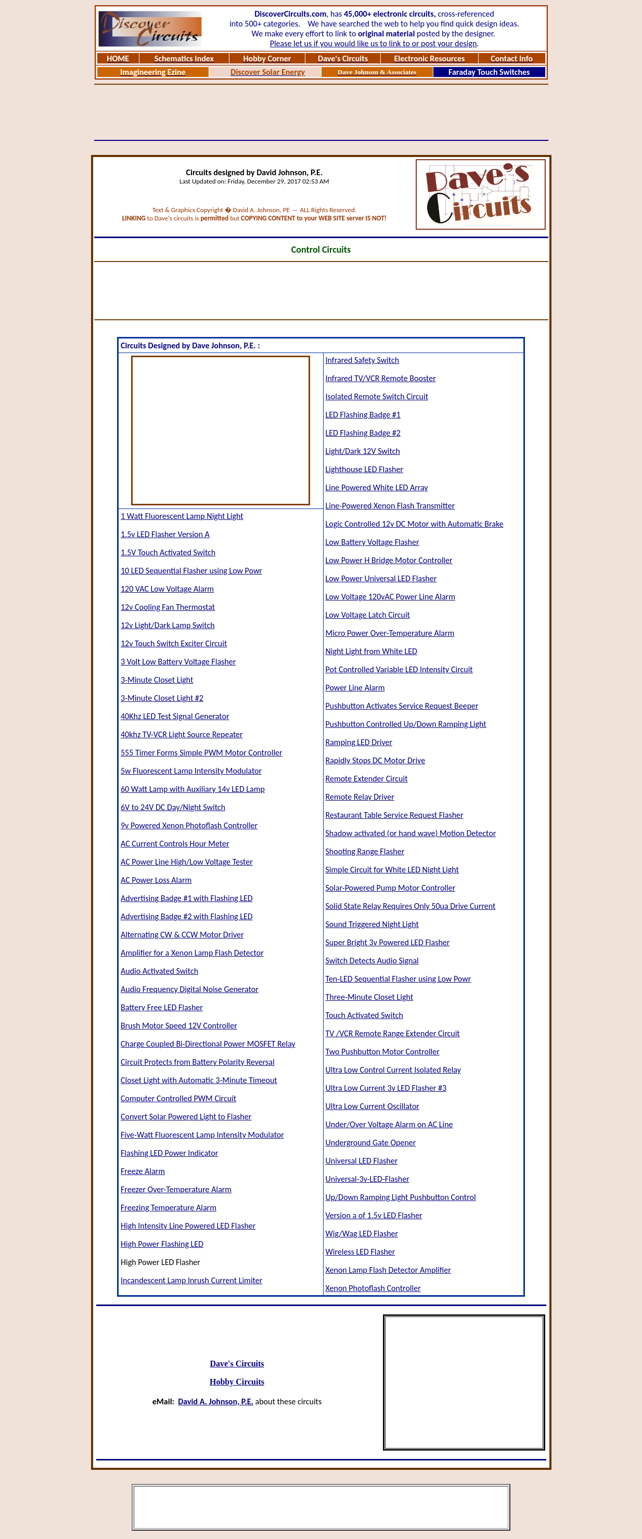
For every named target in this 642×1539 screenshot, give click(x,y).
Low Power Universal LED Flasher (381, 578)
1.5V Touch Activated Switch (168, 552)
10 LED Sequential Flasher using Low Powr (191, 571)
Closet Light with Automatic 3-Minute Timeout (199, 1080)
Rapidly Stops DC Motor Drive (376, 760)
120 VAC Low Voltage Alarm (167, 589)
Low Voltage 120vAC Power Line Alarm (390, 597)
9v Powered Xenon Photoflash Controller (189, 825)
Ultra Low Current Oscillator (372, 1106)
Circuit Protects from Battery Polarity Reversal (198, 1062)
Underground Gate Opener (371, 1142)
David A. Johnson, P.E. (215, 1401)
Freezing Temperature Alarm (168, 1207)
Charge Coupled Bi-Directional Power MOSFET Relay (208, 1044)
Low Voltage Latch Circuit (368, 615)
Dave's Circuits (237, 1363)
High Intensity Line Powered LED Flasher (188, 1226)
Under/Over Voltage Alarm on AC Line (389, 1124)
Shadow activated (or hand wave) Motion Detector (411, 833)
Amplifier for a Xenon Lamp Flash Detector (192, 953)
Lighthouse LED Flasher (365, 469)
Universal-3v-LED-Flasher (367, 1179)
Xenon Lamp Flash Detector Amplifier (388, 1270)
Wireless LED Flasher (360, 1252)
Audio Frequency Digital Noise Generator (190, 989)
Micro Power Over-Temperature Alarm (390, 633)
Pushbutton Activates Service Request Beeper (402, 706)
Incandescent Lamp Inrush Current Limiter (191, 1280)
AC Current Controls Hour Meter (175, 844)
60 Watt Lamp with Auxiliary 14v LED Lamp (193, 789)
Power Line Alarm (355, 688)
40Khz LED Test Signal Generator (175, 716)
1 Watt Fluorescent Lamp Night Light (182, 516)
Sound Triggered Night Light (372, 924)
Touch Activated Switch (364, 1015)
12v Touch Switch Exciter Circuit (174, 643)
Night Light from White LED (371, 651)
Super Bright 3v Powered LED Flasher (388, 942)
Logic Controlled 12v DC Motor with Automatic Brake (415, 524)
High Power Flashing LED (162, 1244)
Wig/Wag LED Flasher (362, 1233)
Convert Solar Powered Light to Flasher (186, 1116)
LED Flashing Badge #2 (363, 433)
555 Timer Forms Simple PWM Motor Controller (202, 753)
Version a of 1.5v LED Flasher (374, 1215)
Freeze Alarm (143, 1171)
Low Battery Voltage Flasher (372, 542)
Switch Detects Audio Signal (372, 961)
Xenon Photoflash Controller (373, 1288)
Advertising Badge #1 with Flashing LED (187, 898)
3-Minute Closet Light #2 (162, 698)
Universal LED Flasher (362, 1161)
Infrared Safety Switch (363, 360)
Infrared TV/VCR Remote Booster (381, 378)
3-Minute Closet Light (157, 680)
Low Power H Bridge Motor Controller (389, 560)
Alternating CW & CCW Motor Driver (182, 935)
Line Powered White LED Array (377, 487)
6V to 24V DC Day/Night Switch (173, 807)
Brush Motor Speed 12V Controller (179, 1026)
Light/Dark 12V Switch (363, 451)
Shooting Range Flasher (365, 851)
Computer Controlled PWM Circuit (178, 1098)
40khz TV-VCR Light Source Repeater (182, 734)
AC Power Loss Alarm (156, 880)
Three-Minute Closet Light (370, 997)
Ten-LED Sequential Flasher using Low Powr (398, 979)
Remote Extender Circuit (367, 779)
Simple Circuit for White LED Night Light (392, 870)
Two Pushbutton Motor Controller (383, 1052)
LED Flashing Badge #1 (363, 415)
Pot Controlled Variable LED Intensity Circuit (399, 669)
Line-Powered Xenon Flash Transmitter (390, 506)
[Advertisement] (321, 112)
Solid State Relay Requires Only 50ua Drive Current (411, 906)
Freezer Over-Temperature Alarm (176, 1189)
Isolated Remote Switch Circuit (377, 396)
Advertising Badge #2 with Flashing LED (187, 916)
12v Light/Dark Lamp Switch (168, 625)
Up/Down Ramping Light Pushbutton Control (401, 1197)
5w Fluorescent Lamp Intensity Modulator (191, 771)
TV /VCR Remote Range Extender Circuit (393, 1033)
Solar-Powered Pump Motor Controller (391, 888)
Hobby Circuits (237, 1381)
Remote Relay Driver (360, 797)
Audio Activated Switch (159, 971)
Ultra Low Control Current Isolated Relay (393, 1070)
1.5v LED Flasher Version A (165, 534)
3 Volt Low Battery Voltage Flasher (178, 662)
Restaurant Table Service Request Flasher (395, 815)
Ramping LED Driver (359, 742)
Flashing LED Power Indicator (169, 1153)
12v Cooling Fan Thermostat (168, 607)
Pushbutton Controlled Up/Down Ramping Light (406, 724)
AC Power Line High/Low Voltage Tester (187, 862)
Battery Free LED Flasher (162, 1007)
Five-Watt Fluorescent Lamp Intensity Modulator (202, 1135)
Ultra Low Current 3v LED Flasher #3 (386, 1088)
